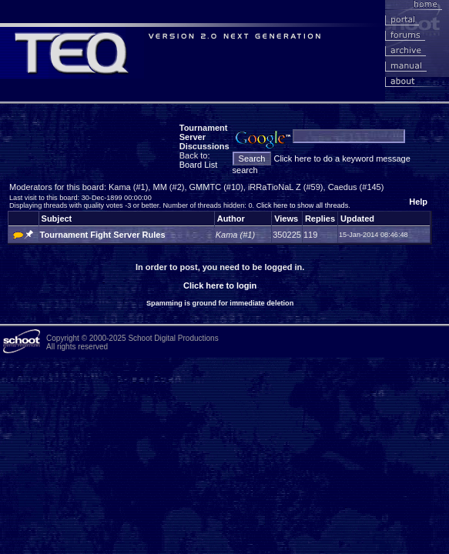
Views (286, 218)
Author (231, 218)
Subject (57, 218)
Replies (320, 218)
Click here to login (219, 285)
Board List (198, 164)
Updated (357, 218)
